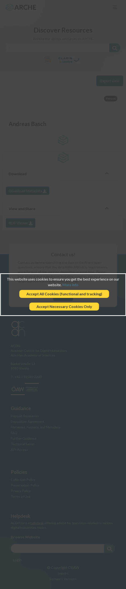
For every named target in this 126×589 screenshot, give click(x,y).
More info (70, 284)
